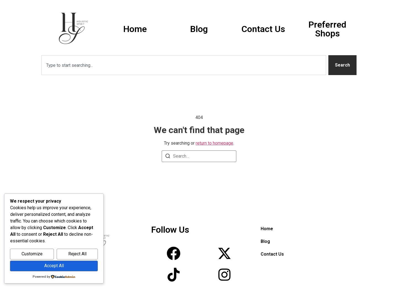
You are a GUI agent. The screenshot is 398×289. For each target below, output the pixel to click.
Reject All (77, 253)
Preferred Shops (327, 29)
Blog (199, 29)
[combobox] (183, 65)
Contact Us (263, 29)
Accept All (54, 265)
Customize (32, 253)
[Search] (168, 157)
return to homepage (214, 143)
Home (135, 29)
